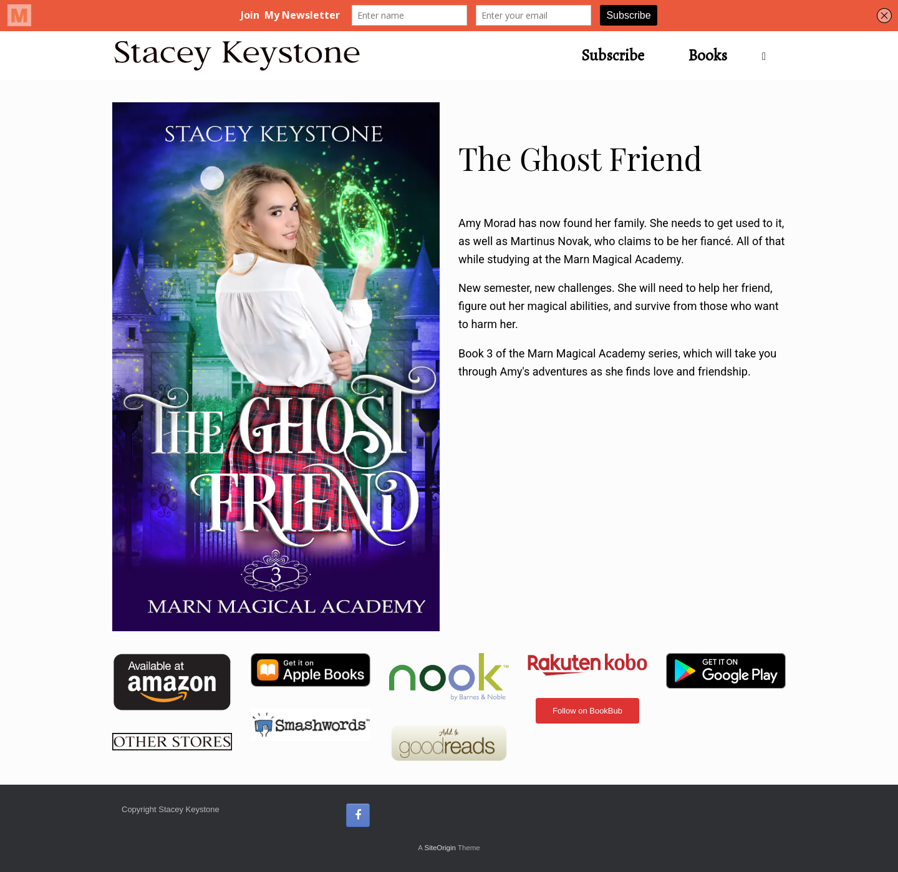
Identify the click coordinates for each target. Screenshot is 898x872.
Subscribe (612, 55)
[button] (767, 55)
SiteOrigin (440, 847)
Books (707, 55)
